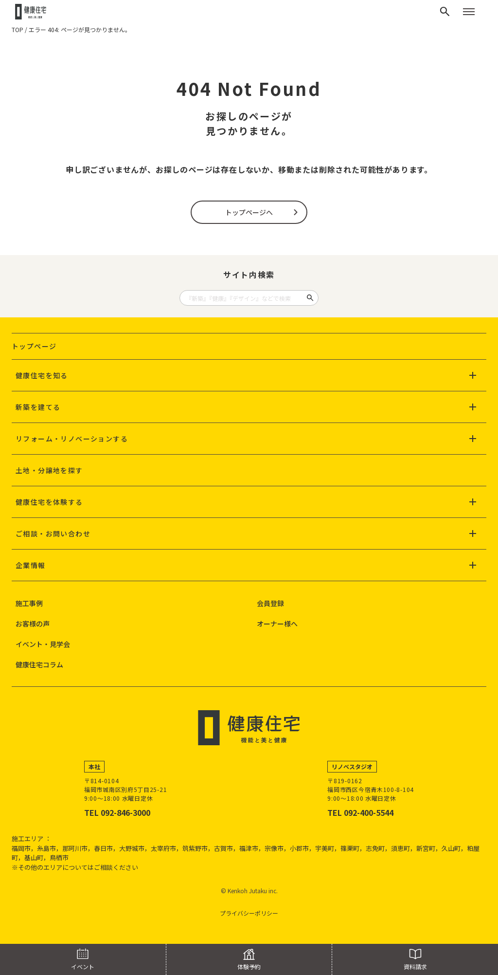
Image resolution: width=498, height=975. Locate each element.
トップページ (34, 346)
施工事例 (29, 603)
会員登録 (270, 603)
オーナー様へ (277, 623)
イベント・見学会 (43, 644)
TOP (17, 29)
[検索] (445, 11)
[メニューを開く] (468, 11)
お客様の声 (33, 623)
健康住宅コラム (39, 664)
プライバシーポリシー (249, 913)
